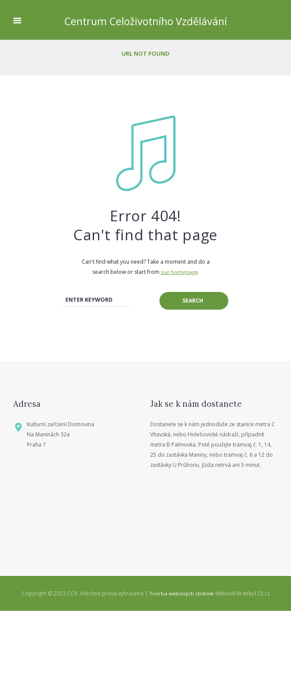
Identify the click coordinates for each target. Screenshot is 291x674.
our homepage (179, 272)
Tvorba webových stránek (181, 657)
